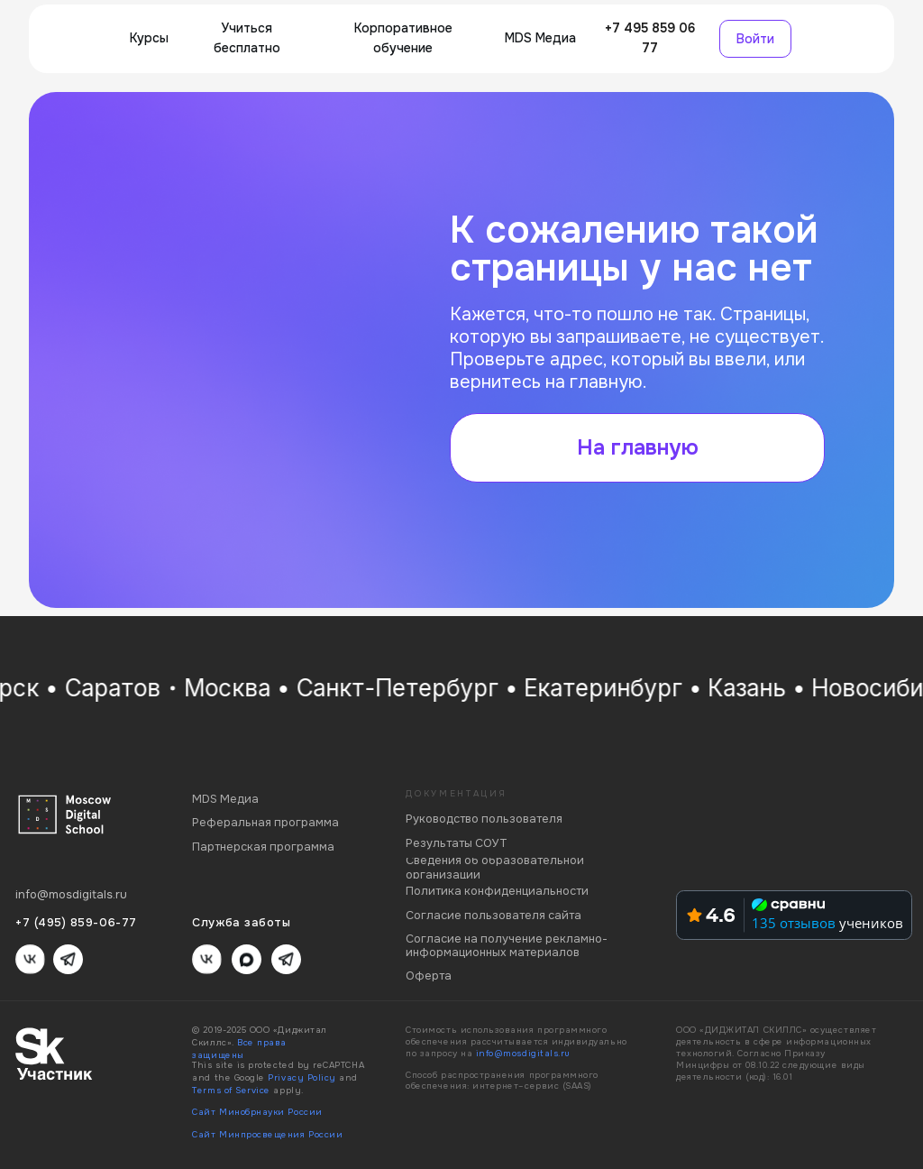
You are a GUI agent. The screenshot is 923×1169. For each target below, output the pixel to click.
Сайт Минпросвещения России (267, 1134)
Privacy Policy (301, 1077)
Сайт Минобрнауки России (257, 1112)
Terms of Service (231, 1090)
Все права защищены (239, 1049)
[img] (77, 39)
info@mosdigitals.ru (523, 1053)
